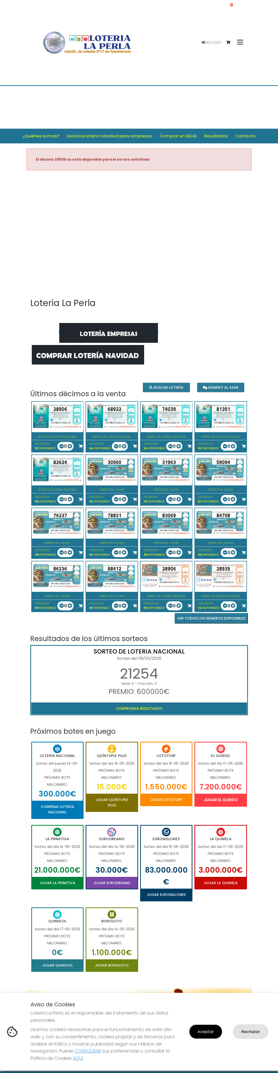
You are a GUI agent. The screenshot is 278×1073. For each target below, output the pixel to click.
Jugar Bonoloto (112, 965)
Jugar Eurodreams (111, 882)
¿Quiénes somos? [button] (41, 136)
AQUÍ (78, 1058)
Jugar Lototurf (166, 799)
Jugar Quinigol (57, 965)
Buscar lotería (166, 387)
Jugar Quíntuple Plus (112, 802)
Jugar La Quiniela (221, 882)
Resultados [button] (216, 136)
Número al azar (220, 387)
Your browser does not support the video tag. (139, 234)
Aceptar (205, 1032)
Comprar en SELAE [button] (178, 136)
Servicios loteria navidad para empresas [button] (109, 136)
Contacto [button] (245, 136)
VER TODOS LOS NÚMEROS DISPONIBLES (211, 618)
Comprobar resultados (139, 708)
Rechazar (250, 1032)
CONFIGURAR (88, 1051)
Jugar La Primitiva (57, 882)
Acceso (211, 42)
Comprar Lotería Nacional (57, 809)
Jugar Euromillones (166, 894)
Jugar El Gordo (221, 799)
